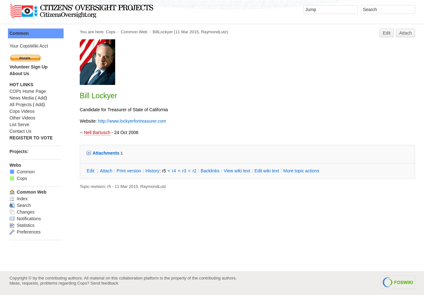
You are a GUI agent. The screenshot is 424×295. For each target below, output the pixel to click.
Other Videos (22, 117)
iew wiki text (237, 170)
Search (20, 205)
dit (91, 170)
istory (152, 170)
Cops (110, 31)
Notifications (25, 218)
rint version (129, 170)
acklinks (210, 170)
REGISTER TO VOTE (31, 137)
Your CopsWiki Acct (28, 45)
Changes (21, 212)
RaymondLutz (214, 31)
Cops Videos (21, 111)
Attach (405, 32)
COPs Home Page (27, 91)
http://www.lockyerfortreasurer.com (132, 121)
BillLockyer (163, 31)
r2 (194, 170)
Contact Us (20, 131)
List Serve (19, 124)
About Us (19, 73)
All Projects (20, 104)
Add (42, 97)
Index (18, 198)
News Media (21, 97)
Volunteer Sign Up (28, 66)
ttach (106, 170)
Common (19, 33)
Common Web (134, 31)
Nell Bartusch (97, 132)
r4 (174, 170)
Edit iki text (266, 170)
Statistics (21, 225)
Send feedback (104, 283)
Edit (386, 32)
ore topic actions (301, 170)
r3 (184, 170)
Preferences (25, 231)
